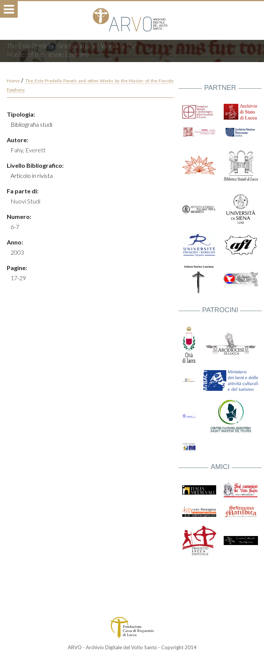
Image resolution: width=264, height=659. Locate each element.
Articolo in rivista (32, 175)
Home (13, 81)
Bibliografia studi (31, 124)
